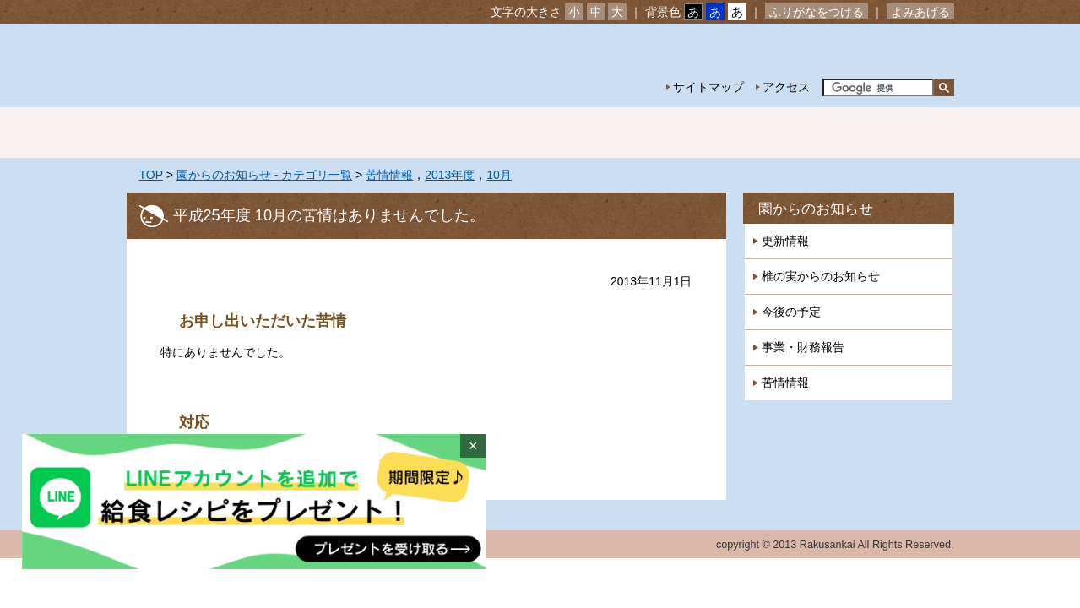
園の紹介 (304, 132)
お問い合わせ (901, 51)
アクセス (786, 87)
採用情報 (895, 132)
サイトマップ (708, 87)
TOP (151, 175)
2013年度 (450, 175)
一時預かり (777, 132)
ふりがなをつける (816, 12)
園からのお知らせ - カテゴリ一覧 (264, 175)
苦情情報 (389, 175)
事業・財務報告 (803, 347)
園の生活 (422, 132)
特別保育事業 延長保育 (659, 132)
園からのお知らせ (815, 209)
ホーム (186, 132)
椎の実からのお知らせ (821, 276)
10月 (499, 175)
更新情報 (785, 240)
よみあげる (920, 12)
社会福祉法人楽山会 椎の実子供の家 (272, 65)
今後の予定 (791, 311)
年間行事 (540, 132)
